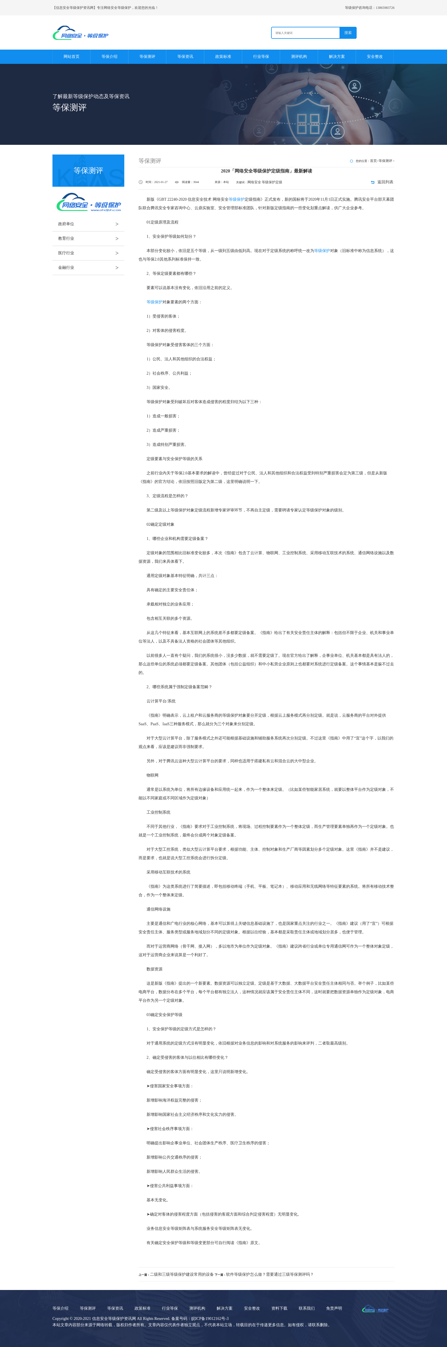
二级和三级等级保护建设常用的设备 (182, 1274)
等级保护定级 (272, 182)
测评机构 (299, 56)
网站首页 (72, 56)
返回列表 (385, 182)
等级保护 (237, 199)
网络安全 (254, 182)
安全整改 (375, 56)
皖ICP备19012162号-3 (210, 1318)
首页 (373, 161)
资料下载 (279, 1308)
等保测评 (147, 56)
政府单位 (91, 224)
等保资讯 (185, 56)
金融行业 (91, 268)
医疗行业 (91, 253)
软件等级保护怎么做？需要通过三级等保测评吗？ (270, 1274)
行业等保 (261, 56)
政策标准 (223, 56)
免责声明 (334, 1308)
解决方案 (337, 56)
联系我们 (307, 1308)
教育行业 (91, 238)
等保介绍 (109, 56)
